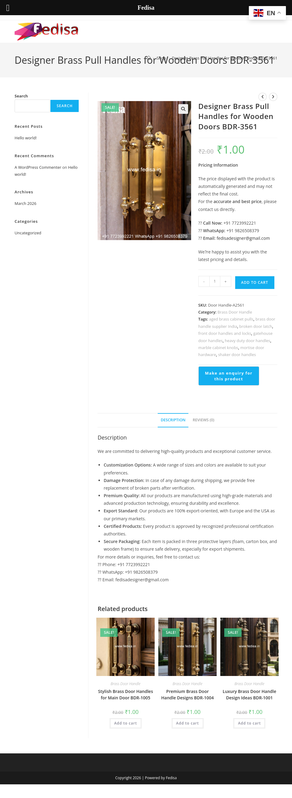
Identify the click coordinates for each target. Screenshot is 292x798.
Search (21, 96)
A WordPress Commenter (38, 167)
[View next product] (273, 97)
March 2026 (25, 203)
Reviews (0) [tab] (203, 420)
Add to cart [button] (125, 723)
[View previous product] (262, 97)
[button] (183, 109)
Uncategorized (28, 233)
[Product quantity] (214, 281)
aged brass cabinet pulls (231, 319)
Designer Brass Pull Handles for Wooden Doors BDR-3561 (224, 58)
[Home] (149, 58)
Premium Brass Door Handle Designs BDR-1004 (187, 694)
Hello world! (26, 138)
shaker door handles (237, 354)
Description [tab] (173, 420)
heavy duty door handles (247, 340)
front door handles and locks (224, 333)
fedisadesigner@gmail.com (243, 238)
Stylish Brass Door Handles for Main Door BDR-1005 (125, 694)
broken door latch (255, 326)
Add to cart (254, 282)
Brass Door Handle (235, 312)
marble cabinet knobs (218, 347)
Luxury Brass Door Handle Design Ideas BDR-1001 (249, 694)
